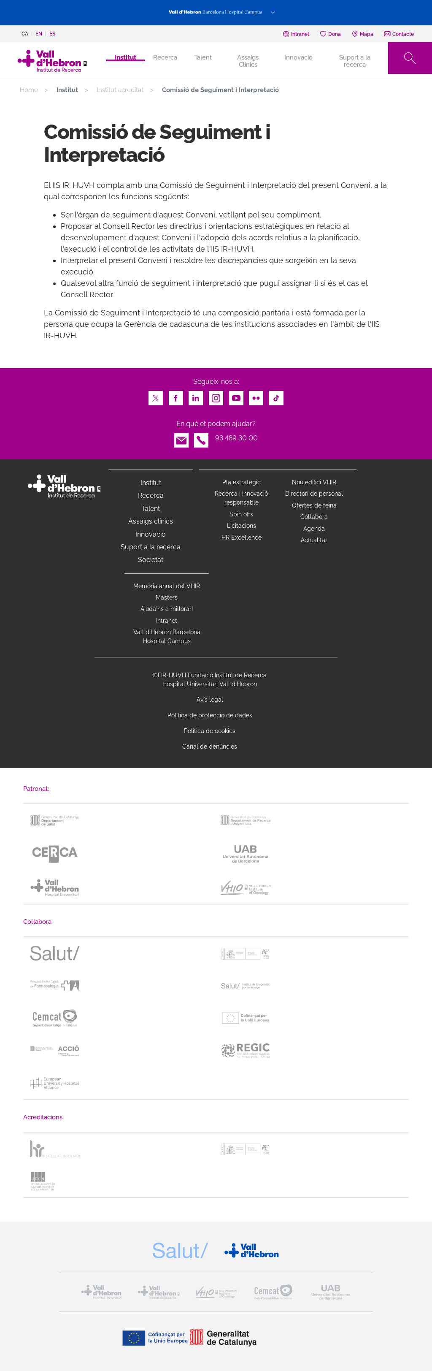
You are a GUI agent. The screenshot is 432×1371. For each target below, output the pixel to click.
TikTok (276, 396)
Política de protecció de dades (209, 715)
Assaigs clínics (150, 521)
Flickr (256, 396)
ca (25, 33)
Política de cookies (209, 731)
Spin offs (241, 514)
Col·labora (314, 516)
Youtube (236, 396)
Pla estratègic (241, 482)
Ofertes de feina (314, 505)
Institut (150, 483)
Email (181, 438)
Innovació (298, 57)
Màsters (167, 597)
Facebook (176, 396)
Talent (203, 57)
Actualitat (314, 540)
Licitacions (241, 525)
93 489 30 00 (236, 438)
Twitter (155, 396)
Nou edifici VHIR (314, 482)
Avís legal (210, 699)
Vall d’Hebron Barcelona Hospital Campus (166, 636)
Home (29, 90)
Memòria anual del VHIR (166, 586)
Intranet (166, 620)
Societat (150, 560)
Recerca (165, 57)
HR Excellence (241, 537)
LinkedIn (196, 396)
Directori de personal (314, 493)
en (38, 33)
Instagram (216, 396)
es (52, 33)
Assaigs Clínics (248, 61)
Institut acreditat (120, 90)
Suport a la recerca (354, 61)
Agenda (314, 528)
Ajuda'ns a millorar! (166, 608)
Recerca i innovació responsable (241, 498)
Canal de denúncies (209, 746)
